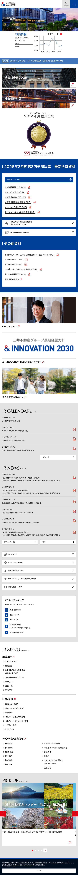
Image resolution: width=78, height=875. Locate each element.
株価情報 (9, 747)
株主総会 (9, 756)
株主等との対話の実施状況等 (55, 747)
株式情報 (9, 764)
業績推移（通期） (11, 704)
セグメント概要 (10, 725)
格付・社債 (9, 751)
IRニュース (14, 619)
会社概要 (47, 751)
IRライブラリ (15, 614)
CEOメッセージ (11, 661)
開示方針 (9, 690)
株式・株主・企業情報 (12, 738)
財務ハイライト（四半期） (14, 708)
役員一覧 (9, 685)
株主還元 (9, 743)
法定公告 (47, 767)
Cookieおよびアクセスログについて (23, 865)
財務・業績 (7, 699)
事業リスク (9, 681)
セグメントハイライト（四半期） (16, 721)
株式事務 (9, 760)
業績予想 (9, 712)
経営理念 (9, 665)
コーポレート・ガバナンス (14, 677)
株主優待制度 (15, 610)
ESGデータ (9, 729)
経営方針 (7, 656)
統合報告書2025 (17, 632)
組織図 (46, 756)
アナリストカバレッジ (52, 743)
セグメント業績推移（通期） (15, 716)
